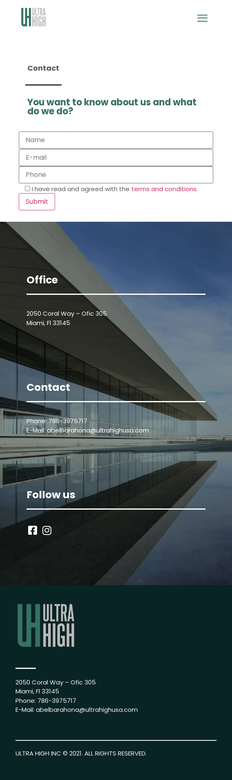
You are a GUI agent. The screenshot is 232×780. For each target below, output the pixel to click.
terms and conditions (164, 189)
